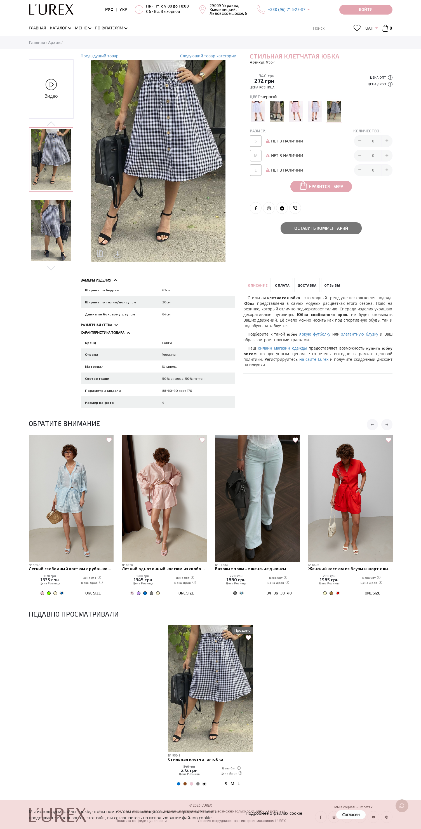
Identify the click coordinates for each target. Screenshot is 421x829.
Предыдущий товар (100, 55)
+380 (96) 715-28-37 (286, 9)
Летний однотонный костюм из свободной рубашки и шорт (164, 568)
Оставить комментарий (321, 228)
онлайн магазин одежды (282, 348)
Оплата (282, 285)
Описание (257, 285)
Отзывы (332, 285)
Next (51, 267)
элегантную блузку (359, 334)
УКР (123, 9)
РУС (109, 9)
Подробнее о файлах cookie (274, 813)
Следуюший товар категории (208, 55)
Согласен (351, 814)
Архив (54, 42)
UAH (369, 28)
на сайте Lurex (313, 359)
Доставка (307, 285)
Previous (51, 124)
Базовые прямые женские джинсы (250, 568)
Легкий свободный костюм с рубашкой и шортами (71, 568)
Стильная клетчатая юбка (196, 759)
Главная (37, 42)
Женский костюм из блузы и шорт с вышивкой (350, 568)
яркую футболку (314, 334)
